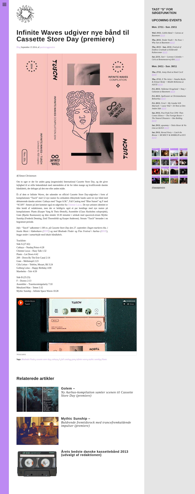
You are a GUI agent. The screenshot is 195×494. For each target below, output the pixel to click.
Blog (18, 47)
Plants (104, 359)
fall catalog (65, 359)
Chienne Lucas (75, 205)
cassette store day (43, 359)
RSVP (46, 231)
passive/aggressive (47, 47)
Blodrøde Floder (28, 359)
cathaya (55, 359)
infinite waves (81, 359)
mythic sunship (94, 359)
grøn (73, 359)
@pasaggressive (158, 187)
